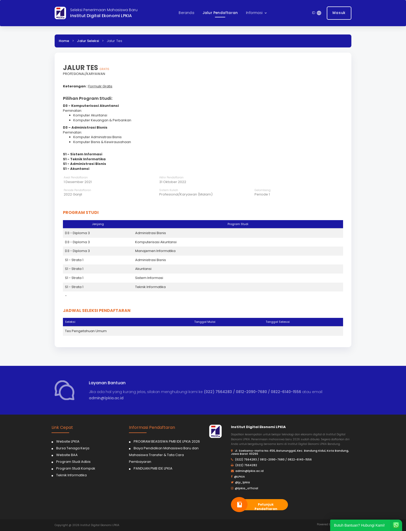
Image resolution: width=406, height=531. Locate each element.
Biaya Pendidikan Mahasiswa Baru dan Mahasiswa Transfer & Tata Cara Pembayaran (164, 455)
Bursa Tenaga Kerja (72, 448)
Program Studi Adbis (73, 461)
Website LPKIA (67, 441)
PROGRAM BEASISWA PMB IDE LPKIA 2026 (167, 441)
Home (64, 40)
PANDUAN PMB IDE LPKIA (153, 468)
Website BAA (67, 454)
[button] (257, 13)
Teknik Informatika (71, 475)
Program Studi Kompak (75, 468)
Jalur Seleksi (88, 40)
